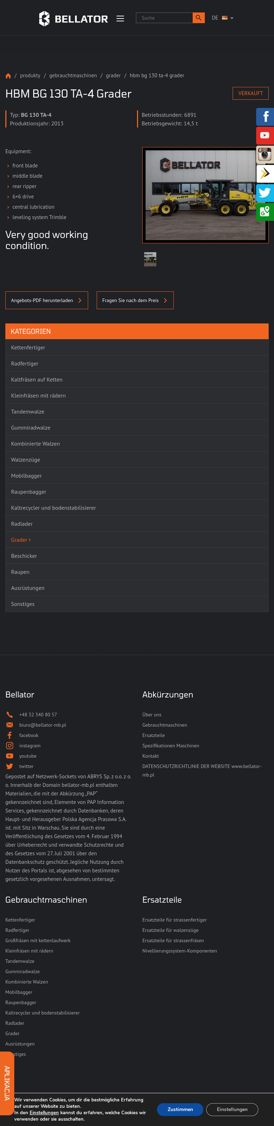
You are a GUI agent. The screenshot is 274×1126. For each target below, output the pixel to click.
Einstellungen (44, 1113)
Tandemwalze (19, 961)
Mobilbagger (18, 992)
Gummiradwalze (22, 971)
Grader (113, 75)
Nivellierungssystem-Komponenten (179, 951)
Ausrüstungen (20, 1044)
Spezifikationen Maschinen (170, 745)
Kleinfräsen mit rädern (29, 951)
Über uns (151, 714)
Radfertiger (17, 930)
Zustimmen (180, 1109)
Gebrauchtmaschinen (73, 75)
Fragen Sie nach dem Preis (135, 300)
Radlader (14, 1023)
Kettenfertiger (20, 920)
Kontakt (150, 756)
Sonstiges (15, 1054)
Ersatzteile (153, 735)
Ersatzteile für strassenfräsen (173, 940)
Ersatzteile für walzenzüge (170, 930)
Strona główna (8, 75)
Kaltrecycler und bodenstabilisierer (42, 1013)
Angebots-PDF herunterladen (46, 300)
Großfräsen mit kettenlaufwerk (38, 940)
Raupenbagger (20, 1002)
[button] (199, 17)
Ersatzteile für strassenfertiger (174, 920)
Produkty (30, 75)
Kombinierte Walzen (26, 982)
